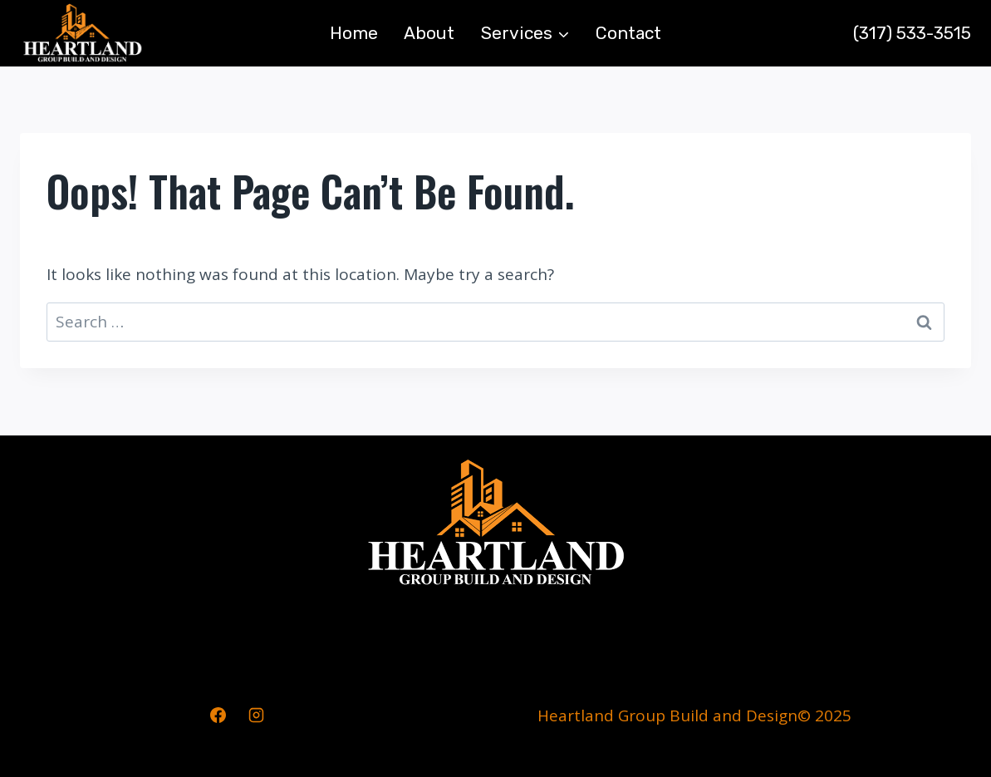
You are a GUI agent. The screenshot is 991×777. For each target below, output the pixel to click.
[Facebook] (217, 715)
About (429, 32)
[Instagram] (256, 715)
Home (354, 32)
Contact (628, 32)
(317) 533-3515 (912, 32)
